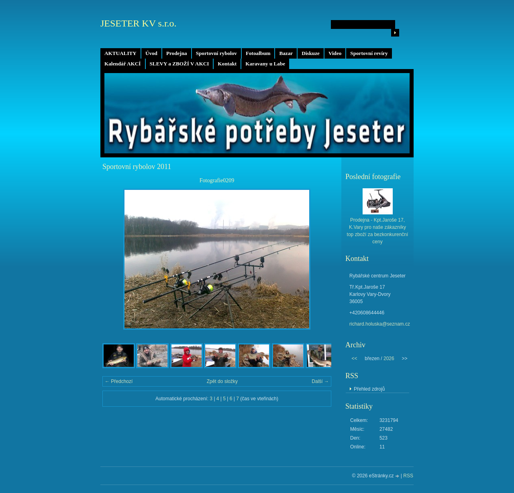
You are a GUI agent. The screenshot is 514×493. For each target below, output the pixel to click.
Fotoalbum (258, 53)
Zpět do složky (222, 381)
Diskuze (311, 53)
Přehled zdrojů (369, 389)
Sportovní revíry (369, 53)
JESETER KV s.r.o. (138, 23)
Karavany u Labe (265, 64)
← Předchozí (119, 381)
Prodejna (176, 53)
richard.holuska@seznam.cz (379, 324)
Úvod (151, 53)
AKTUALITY (120, 53)
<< (354, 358)
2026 (388, 358)
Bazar (286, 53)
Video (334, 53)
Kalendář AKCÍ (122, 64)
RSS (408, 476)
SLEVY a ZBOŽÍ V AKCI (179, 64)
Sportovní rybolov (216, 53)
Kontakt (227, 64)
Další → (320, 381)
